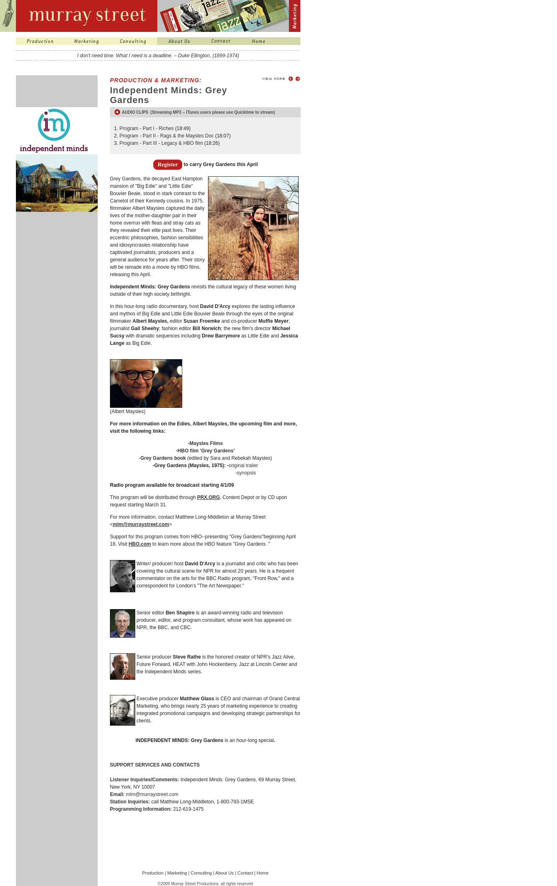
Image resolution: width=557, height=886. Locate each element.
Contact (245, 872)
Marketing (177, 872)
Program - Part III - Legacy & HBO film (161, 143)
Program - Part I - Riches (147, 128)
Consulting (201, 872)
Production (153, 872)
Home (262, 872)
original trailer (243, 465)
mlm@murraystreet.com (152, 794)
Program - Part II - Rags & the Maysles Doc (166, 136)
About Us (224, 872)
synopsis (246, 473)
